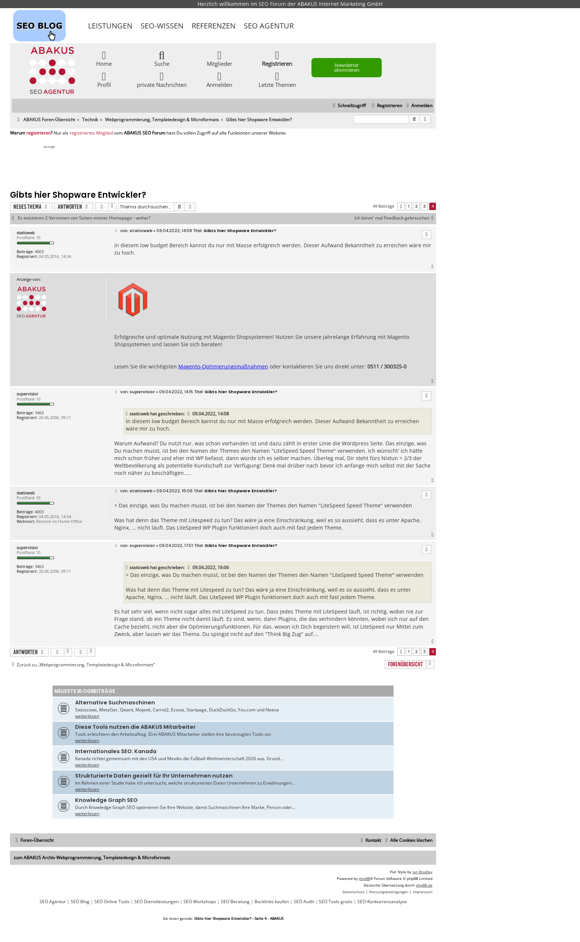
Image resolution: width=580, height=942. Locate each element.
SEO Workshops (199, 902)
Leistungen (110, 26)
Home (104, 58)
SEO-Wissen (162, 26)
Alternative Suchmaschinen (115, 702)
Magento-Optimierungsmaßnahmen (223, 366)
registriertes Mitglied (91, 133)
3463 (39, 412)
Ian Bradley (422, 871)
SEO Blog (80, 902)
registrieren (38, 133)
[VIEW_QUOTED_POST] (189, 414)
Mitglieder (219, 58)
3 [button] (424, 206)
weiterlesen (87, 716)
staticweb (26, 232)
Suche (161, 58)
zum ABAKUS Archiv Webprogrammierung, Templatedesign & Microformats (92, 857)
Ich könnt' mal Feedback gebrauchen (395, 218)
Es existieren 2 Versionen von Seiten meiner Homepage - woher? (84, 218)
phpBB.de (424, 885)
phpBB (364, 878)
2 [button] (416, 206)
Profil (104, 79)
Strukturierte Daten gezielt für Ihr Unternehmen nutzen (154, 775)
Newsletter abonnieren (347, 67)
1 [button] (408, 206)
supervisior (27, 393)
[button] (401, 206)
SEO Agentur (269, 26)
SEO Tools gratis (336, 902)
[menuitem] (418, 106)
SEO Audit (304, 902)
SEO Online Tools (111, 902)
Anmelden (219, 79)
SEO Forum (272, 3)
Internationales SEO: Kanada (115, 751)
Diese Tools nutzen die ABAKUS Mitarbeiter (135, 727)
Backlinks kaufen (271, 902)
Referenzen (214, 26)
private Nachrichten (162, 79)
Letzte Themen (277, 79)
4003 (39, 251)
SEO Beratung (235, 902)
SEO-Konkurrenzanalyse (382, 902)
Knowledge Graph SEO (106, 800)
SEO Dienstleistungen (156, 902)
